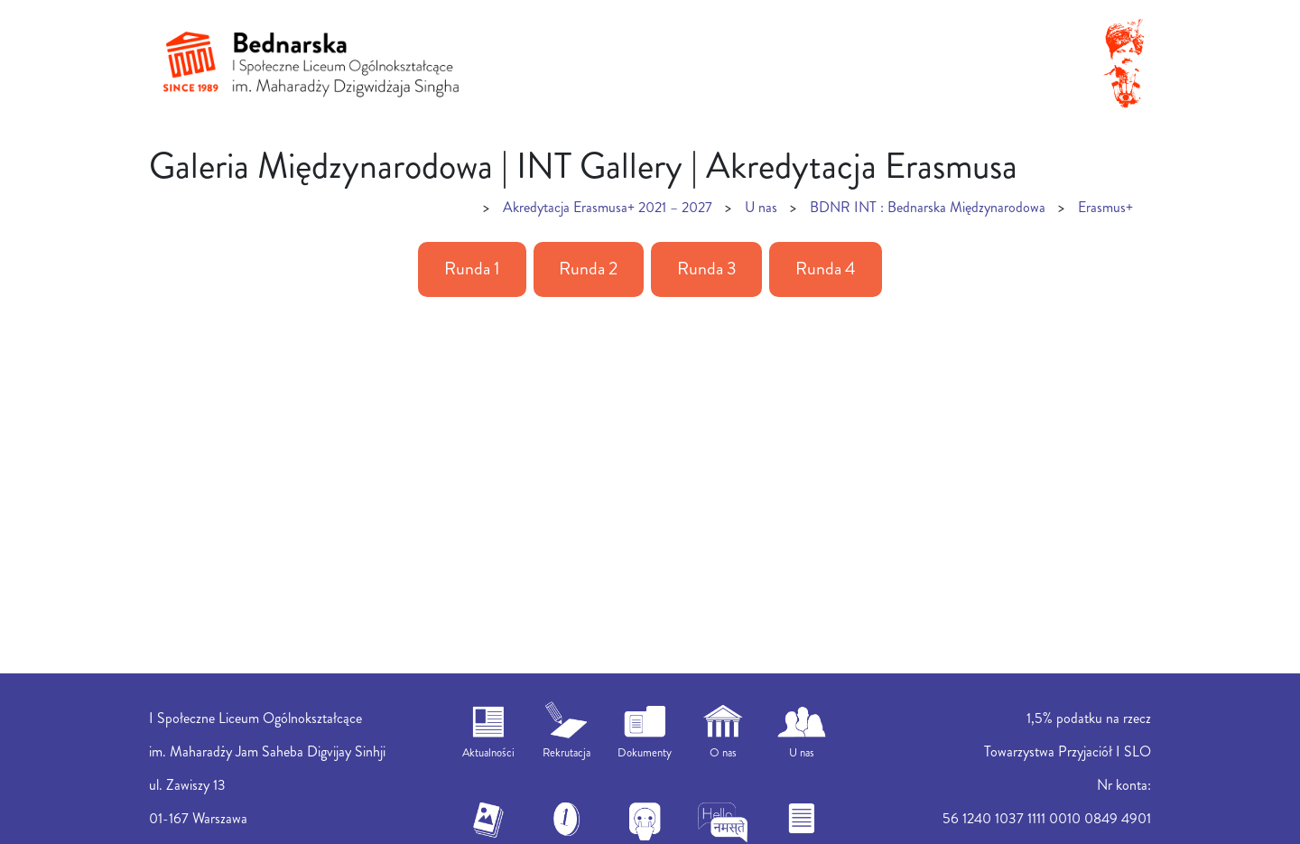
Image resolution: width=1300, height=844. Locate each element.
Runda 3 (707, 268)
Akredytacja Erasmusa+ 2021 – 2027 (607, 207)
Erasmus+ (1105, 207)
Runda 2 (588, 268)
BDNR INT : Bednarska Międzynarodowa (927, 207)
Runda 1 (472, 268)
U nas (761, 207)
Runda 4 (825, 268)
